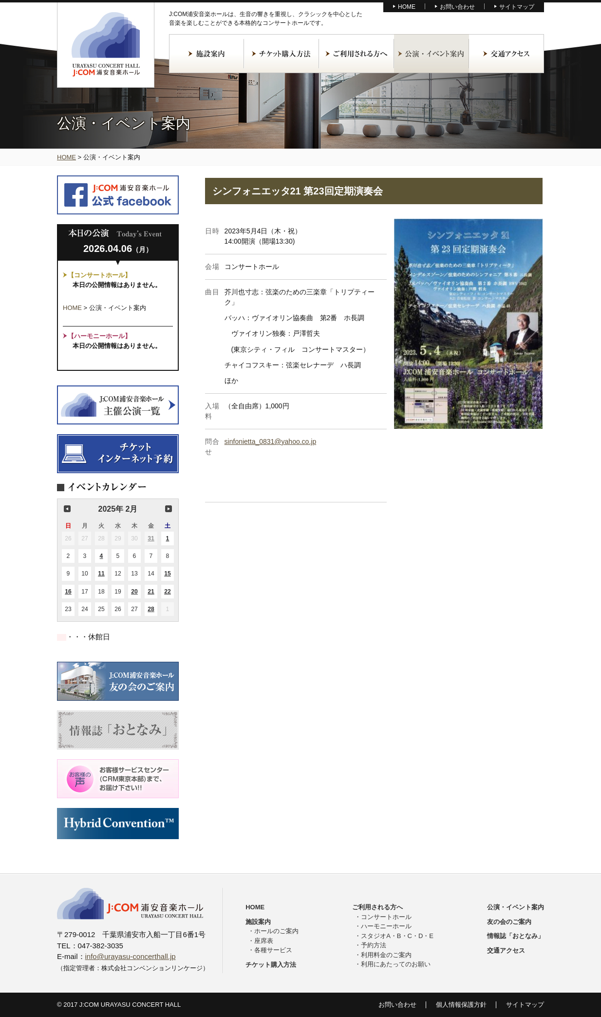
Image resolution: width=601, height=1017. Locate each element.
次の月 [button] (168, 508)
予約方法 (373, 945)
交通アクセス (506, 53)
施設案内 (206, 53)
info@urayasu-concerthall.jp (130, 956)
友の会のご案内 (509, 921)
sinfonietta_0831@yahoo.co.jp (271, 441)
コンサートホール (386, 917)
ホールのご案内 (276, 931)
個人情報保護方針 (461, 1004)
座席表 (263, 940)
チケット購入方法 (281, 53)
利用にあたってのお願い (396, 964)
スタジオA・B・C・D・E (397, 936)
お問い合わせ (457, 6)
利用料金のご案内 (386, 955)
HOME (406, 6)
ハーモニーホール (386, 926)
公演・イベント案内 (431, 53)
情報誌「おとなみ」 (515, 936)
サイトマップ (516, 6)
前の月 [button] (67, 508)
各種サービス (273, 950)
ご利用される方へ (356, 53)
